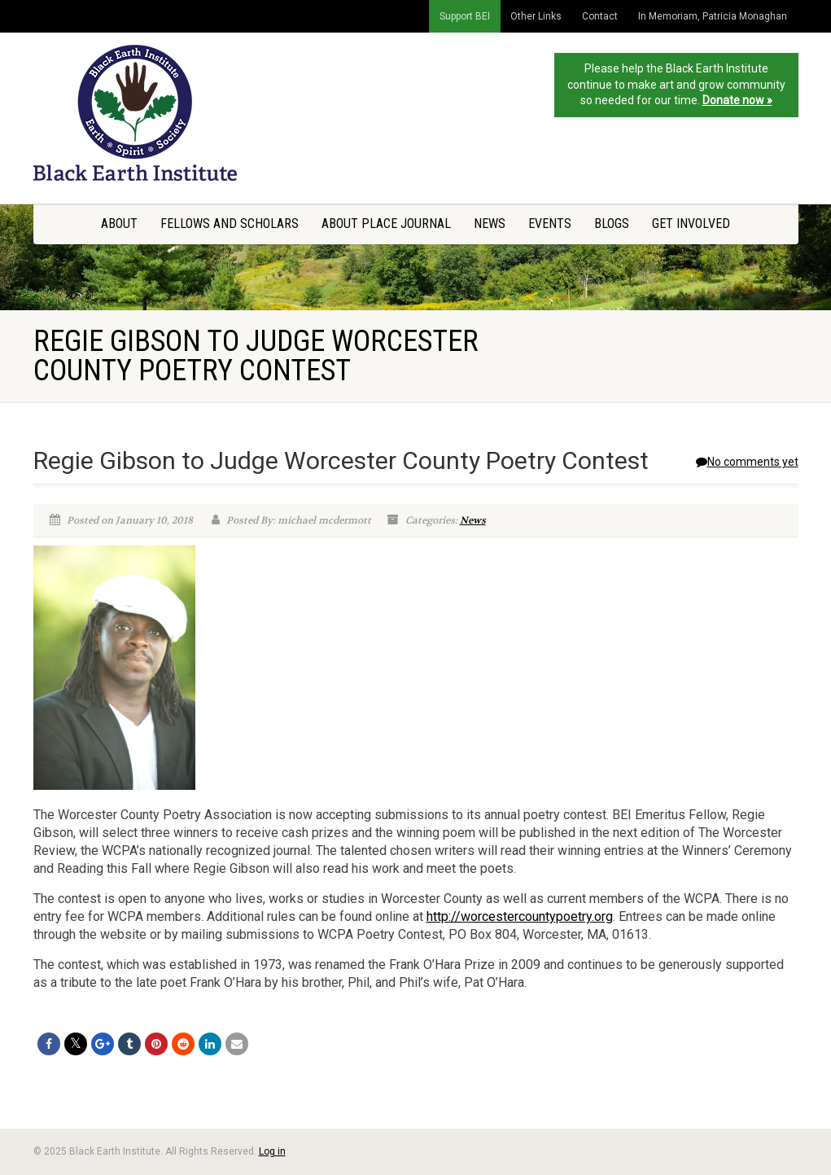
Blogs (611, 223)
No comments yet (747, 461)
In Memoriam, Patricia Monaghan (712, 16)
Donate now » (737, 100)
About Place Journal (386, 223)
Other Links (536, 16)
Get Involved (691, 223)
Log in (272, 1151)
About (119, 223)
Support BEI (465, 16)
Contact (600, 16)
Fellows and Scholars (229, 223)
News (489, 223)
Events (549, 223)
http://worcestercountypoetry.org (519, 916)
